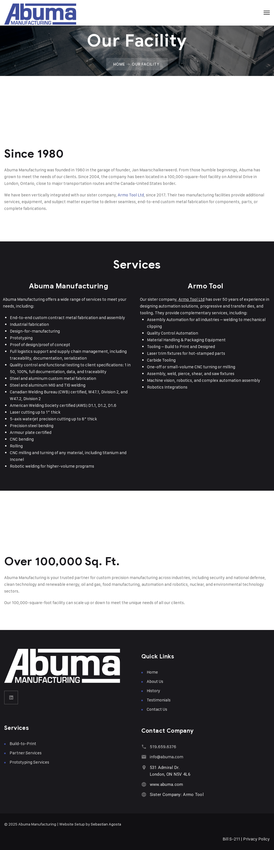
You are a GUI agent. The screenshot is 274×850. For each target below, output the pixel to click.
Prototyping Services (29, 762)
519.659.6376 (163, 746)
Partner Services (26, 752)
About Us (155, 681)
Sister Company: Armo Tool (177, 794)
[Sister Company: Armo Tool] (144, 794)
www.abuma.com (166, 784)
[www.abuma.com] (144, 784)
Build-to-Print (23, 743)
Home (119, 64)
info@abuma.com (166, 756)
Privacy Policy (256, 839)
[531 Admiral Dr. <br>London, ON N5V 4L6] (144, 767)
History (153, 690)
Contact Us (157, 709)
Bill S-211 (231, 839)
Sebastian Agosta (106, 824)
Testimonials (159, 700)
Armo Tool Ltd (131, 195)
